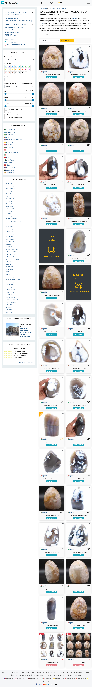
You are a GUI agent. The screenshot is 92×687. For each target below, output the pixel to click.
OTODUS (9, 269)
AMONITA (9, 191)
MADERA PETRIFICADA (13, 259)
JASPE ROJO (10, 307)
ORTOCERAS (10, 267)
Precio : (6, 91)
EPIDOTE (9, 231)
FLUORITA (10, 234)
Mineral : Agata (67, 40)
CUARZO (9, 216)
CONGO (9, 137)
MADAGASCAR (12, 152)
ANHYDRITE (10, 193)
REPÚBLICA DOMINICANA (14, 139)
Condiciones (5, 672)
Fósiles (9, 30)
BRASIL (9, 134)
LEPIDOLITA (10, 256)
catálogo (44, 8)
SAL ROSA (10, 282)
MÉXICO (9, 155)
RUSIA (9, 162)
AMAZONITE (10, 188)
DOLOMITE (10, 229)
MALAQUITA (10, 261)
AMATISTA (10, 186)
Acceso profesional (62, 672)
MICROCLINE (11, 264)
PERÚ (8, 157)
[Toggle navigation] (88, 3)
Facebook (26, 675)
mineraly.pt (80, 678)
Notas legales (15, 672)
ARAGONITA (10, 198)
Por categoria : (8, 57)
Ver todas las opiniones (26, 362)
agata (43, 71)
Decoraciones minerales (15, 15)
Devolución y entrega (49, 672)
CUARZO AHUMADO (12, 218)
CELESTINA (10, 208)
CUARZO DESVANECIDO (13, 221)
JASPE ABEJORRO (12, 249)
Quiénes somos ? (37, 672)
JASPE (9, 246)
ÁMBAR (9, 312)
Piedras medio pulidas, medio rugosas (19, 21)
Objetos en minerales (14, 27)
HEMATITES (10, 241)
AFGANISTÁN (10, 129)
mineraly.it (46, 678)
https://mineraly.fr (75, 675)
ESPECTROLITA (11, 302)
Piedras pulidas (12, 18)
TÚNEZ (9, 165)
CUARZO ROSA (11, 224)
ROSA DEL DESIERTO (13, 279)
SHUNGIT (9, 287)
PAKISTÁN (10, 160)
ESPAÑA (9, 142)
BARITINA (9, 203)
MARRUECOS (11, 150)
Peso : (6, 97)
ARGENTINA (10, 132)
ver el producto (52, 77)
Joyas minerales (12, 32)
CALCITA (9, 206)
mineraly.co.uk (20, 678)
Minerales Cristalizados (15, 24)
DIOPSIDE (9, 226)
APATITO (9, 196)
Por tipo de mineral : (10, 84)
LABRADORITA (11, 251)
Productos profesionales (15, 45)
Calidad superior (11, 42)
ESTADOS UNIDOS (12, 167)
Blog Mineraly (16, 675)
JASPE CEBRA (10, 304)
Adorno (51, 8)
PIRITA (8, 272)
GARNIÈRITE (10, 236)
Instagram (35, 675)
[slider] (5, 94)
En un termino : (8, 76)
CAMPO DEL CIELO (12, 299)
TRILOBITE (10, 292)
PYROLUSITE (10, 274)
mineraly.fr (8, 678)
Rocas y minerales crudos (16, 12)
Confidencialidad (25, 672)
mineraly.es (58, 678)
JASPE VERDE (11, 309)
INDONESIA (10, 144)
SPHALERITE (10, 289)
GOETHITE (10, 239)
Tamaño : (7, 103)
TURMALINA (10, 294)
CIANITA (9, 211)
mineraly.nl (69, 678)
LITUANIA (10, 147)
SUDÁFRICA (10, 170)
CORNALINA (10, 213)
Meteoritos (10, 35)
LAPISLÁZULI (10, 254)
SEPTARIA (9, 284)
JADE (8, 244)
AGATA (9, 183)
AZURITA (9, 201)
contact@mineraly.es (60, 675)
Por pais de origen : (27, 84)
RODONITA (10, 277)
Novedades (9, 40)
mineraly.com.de (34, 678)
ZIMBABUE (10, 172)
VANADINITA (10, 297)
